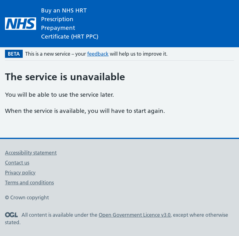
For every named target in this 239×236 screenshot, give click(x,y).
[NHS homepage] (55, 23)
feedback (98, 54)
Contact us (17, 163)
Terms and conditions (29, 182)
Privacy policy (20, 172)
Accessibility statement (31, 153)
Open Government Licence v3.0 (135, 215)
